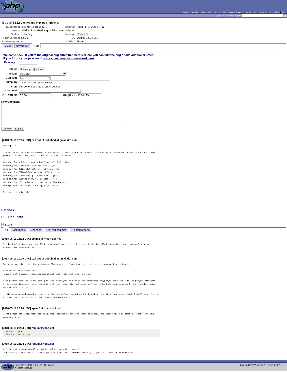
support (194, 12)
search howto (251, 12)
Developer (22, 46)
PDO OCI (82, 34)
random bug (274, 12)
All (6, 229)
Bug (5, 22)
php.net (185, 12)
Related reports (81, 229)
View (8, 46)
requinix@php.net (43, 328)
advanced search (235, 12)
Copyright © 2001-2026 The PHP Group (34, 366)
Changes (36, 229)
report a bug (220, 12)
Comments (19, 229)
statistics (263, 12)
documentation (206, 12)
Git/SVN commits (56, 229)
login (284, 12)
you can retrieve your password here (68, 58)
